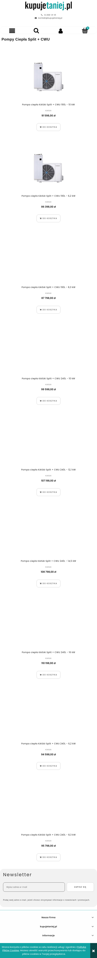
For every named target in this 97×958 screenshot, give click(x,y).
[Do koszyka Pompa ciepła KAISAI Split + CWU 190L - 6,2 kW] (48, 218)
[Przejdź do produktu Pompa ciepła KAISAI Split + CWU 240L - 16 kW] (48, 624)
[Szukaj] (36, 30)
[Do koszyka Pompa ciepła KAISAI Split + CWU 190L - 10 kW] (48, 127)
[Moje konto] (60, 31)
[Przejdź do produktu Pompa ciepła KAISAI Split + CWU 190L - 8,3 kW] (48, 259)
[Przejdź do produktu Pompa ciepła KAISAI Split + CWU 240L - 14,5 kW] (48, 533)
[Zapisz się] (80, 887)
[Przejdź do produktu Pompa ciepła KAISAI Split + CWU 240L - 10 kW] (48, 350)
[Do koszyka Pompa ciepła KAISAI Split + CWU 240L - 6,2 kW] (48, 766)
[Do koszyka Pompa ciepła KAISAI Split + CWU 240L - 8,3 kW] (48, 857)
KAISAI (48, 110)
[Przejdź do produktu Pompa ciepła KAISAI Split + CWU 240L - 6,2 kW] (48, 715)
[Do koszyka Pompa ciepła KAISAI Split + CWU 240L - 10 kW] (48, 401)
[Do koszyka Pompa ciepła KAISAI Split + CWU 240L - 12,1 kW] (48, 492)
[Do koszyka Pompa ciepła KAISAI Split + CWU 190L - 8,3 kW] (48, 310)
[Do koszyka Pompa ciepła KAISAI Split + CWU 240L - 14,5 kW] (48, 583)
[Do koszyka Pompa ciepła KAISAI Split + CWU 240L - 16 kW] (48, 675)
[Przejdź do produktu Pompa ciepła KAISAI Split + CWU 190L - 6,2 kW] (48, 167)
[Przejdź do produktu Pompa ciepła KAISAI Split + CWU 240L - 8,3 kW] (48, 806)
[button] (12, 31)
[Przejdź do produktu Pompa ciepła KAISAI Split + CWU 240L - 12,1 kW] (48, 441)
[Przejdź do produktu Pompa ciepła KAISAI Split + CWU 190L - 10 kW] (48, 76)
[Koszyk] (85, 30)
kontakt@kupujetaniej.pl (50, 18)
